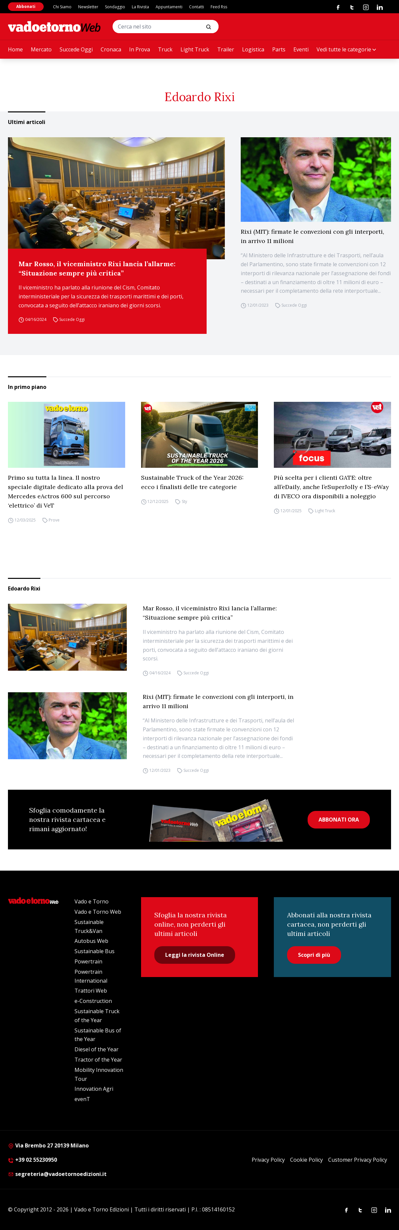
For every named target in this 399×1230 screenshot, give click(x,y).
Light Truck (194, 49)
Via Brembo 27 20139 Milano (48, 1145)
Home (15, 49)
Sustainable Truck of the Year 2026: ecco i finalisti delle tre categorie (192, 482)
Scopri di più (314, 954)
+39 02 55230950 (32, 1159)
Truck (165, 49)
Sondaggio (115, 7)
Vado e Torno (92, 901)
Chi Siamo (62, 7)
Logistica (253, 49)
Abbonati (25, 6)
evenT (82, 1099)
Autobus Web (91, 941)
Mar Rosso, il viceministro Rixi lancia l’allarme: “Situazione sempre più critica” (97, 268)
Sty (184, 501)
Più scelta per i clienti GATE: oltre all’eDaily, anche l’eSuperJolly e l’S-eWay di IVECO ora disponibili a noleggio (331, 487)
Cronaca (111, 49)
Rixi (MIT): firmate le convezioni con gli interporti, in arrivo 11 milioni (312, 236)
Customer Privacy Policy (357, 1159)
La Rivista (140, 7)
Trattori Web (91, 990)
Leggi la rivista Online (194, 954)
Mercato (41, 49)
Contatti (196, 7)
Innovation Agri (94, 1088)
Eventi (301, 49)
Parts (278, 49)
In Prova (139, 49)
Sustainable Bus (95, 951)
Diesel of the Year (97, 1049)
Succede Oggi (76, 49)
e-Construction (93, 1001)
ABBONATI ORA (339, 819)
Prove (54, 520)
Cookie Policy (306, 1159)
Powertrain (88, 961)
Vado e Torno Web (98, 911)
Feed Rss (219, 7)
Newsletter (88, 7)
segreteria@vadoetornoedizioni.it (57, 1174)
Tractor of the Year (98, 1059)
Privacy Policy (268, 1159)
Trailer (225, 49)
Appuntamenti (169, 7)
